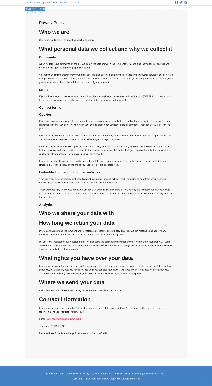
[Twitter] (181, 2)
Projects (148, 10)
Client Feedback (165, 10)
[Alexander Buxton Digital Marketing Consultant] (35, 10)
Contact (181, 10)
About (104, 10)
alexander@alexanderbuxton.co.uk (64, 318)
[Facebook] (176, 2)
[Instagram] (185, 2)
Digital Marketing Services (124, 10)
